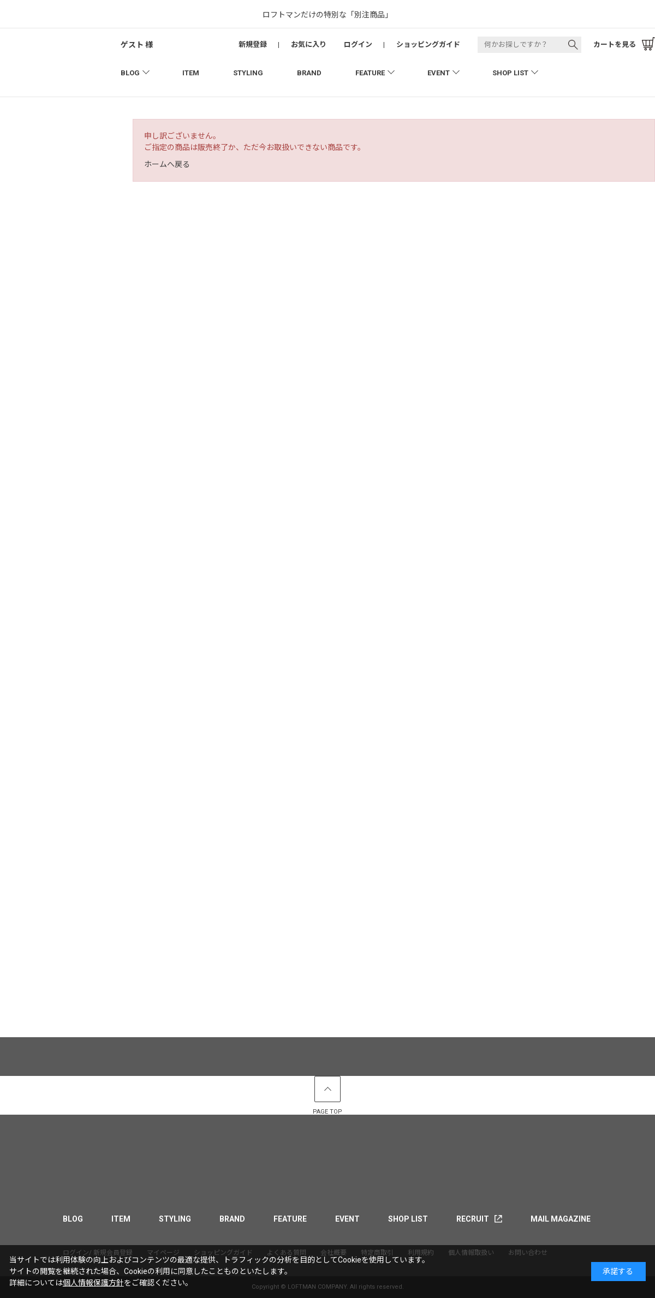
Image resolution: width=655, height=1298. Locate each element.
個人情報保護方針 (93, 1282)
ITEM (190, 72)
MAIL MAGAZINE (561, 1219)
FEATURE (370, 73)
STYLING (248, 72)
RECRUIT (472, 1219)
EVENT (438, 73)
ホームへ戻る (167, 164)
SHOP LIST (510, 73)
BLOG (130, 73)
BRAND (309, 72)
